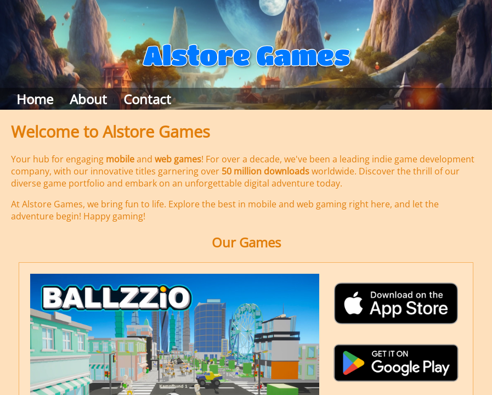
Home (34, 99)
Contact (147, 99)
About (88, 99)
